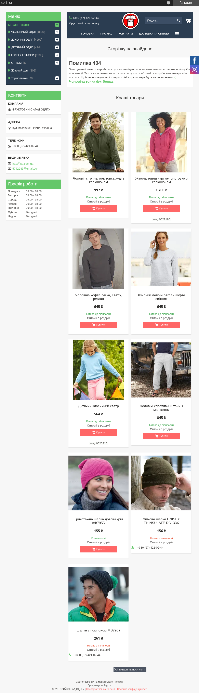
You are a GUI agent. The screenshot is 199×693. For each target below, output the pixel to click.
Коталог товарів (18, 24)
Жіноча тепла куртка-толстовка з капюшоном (161, 180)
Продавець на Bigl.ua (99, 685)
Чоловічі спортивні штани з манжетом (161, 408)
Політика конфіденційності (132, 689)
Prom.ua (118, 681)
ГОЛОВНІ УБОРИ (22, 55)
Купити (100, 208)
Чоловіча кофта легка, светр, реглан (98, 297)
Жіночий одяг (20, 70)
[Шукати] (178, 20)
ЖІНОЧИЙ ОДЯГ (22, 39)
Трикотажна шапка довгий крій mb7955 (98, 521)
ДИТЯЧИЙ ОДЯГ (22, 47)
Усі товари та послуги (128, 669)
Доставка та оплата (154, 33)
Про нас (106, 33)
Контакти (126, 33)
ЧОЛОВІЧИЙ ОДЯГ (23, 32)
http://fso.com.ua (23, 163)
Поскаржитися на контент (100, 689)
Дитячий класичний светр (98, 406)
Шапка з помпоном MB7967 (98, 630)
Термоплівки (19, 78)
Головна (87, 33)
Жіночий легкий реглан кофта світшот (161, 297)
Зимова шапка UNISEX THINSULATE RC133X (161, 521)
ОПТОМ (16, 62)
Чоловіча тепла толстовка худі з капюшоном (98, 180)
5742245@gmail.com (25, 168)
